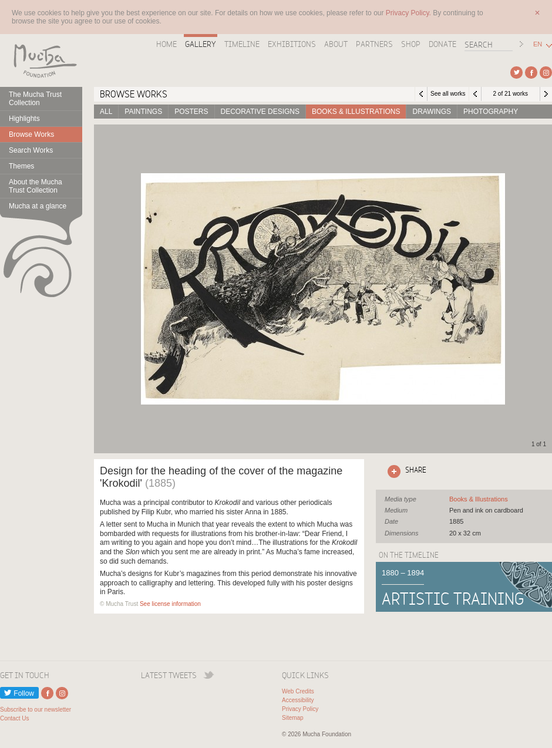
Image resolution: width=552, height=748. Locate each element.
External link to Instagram (546, 72)
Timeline (242, 44)
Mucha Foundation (41, 60)
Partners (374, 44)
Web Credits (298, 691)
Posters (191, 111)
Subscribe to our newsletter (35, 709)
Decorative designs (260, 111)
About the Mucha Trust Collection (35, 186)
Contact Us (14, 718)
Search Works (31, 150)
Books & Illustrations (356, 111)
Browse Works (31, 134)
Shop (410, 44)
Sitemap (293, 718)
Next (546, 94)
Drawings (431, 111)
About (336, 44)
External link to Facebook (531, 72)
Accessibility (298, 700)
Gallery (200, 44)
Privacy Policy (300, 709)
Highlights (24, 118)
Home (166, 44)
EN (537, 44)
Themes (21, 166)
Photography (490, 111)
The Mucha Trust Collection (35, 98)
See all (478, 499)
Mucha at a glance (37, 206)
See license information (170, 604)
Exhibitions (292, 44)
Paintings (143, 111)
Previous (475, 94)
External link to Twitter (516, 72)
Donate (442, 44)
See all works (447, 93)
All (106, 111)
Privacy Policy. (409, 13)
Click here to (404, 471)
